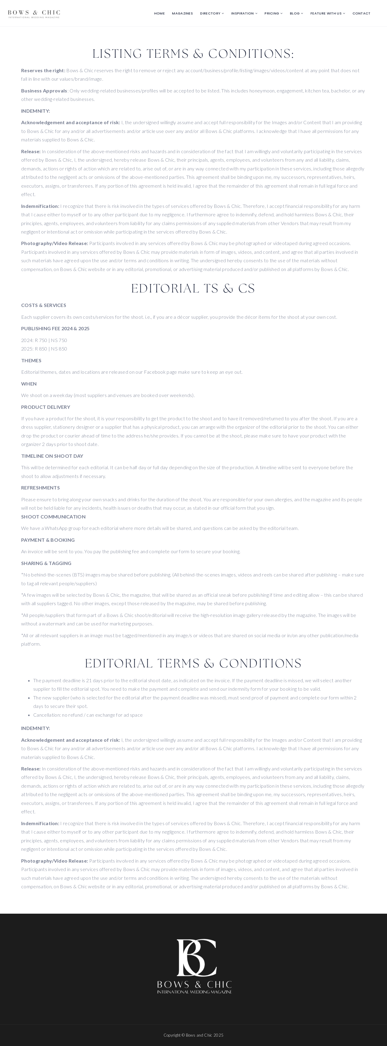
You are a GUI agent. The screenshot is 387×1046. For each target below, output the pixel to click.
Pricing (272, 13)
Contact (362, 13)
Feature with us (326, 13)
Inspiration (242, 13)
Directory (210, 13)
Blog (295, 13)
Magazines (182, 13)
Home (159, 13)
